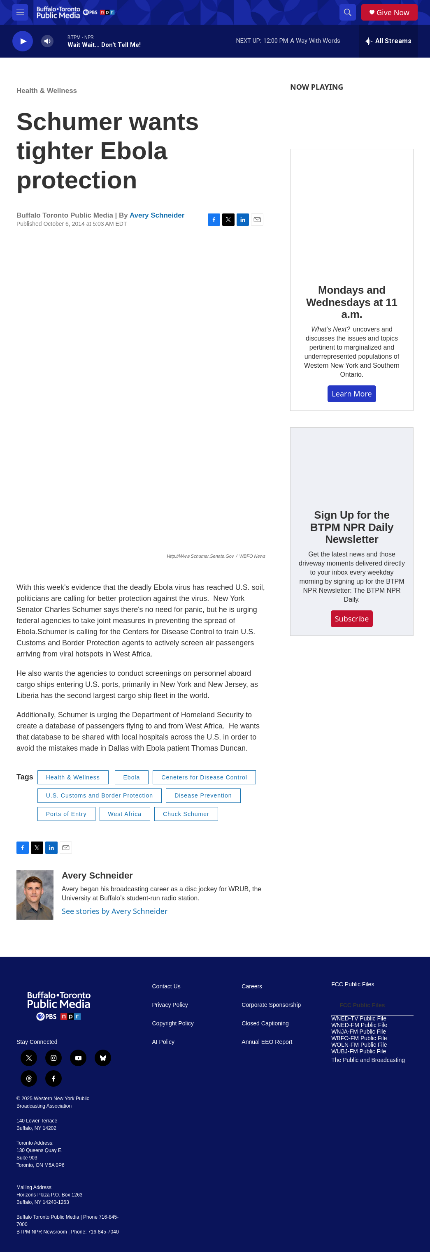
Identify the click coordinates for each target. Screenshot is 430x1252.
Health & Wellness (46, 91)
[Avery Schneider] (34, 895)
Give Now (393, 12)
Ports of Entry (66, 814)
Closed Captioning (265, 1023)
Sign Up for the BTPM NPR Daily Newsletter (351, 527)
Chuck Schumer (186, 814)
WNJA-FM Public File (358, 1032)
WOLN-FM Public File (359, 1045)
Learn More (352, 394)
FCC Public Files (352, 984)
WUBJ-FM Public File (358, 1051)
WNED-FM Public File (359, 1025)
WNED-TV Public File (358, 1019)
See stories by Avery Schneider (114, 911)
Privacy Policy (170, 1005)
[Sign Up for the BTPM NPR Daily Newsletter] (352, 462)
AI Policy (163, 1042)
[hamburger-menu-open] (20, 12)
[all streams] (388, 41)
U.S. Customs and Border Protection (99, 795)
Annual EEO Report (267, 1042)
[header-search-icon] (347, 12)
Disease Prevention (203, 795)
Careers (252, 986)
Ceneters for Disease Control (204, 777)
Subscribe (352, 619)
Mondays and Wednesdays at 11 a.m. (351, 302)
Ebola (131, 777)
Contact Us (166, 986)
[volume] (47, 41)
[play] (22, 41)
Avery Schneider (157, 215)
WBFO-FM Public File (359, 1038)
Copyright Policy (173, 1023)
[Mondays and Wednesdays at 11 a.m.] (352, 210)
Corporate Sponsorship (271, 1005)
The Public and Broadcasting (368, 1060)
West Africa (125, 814)
